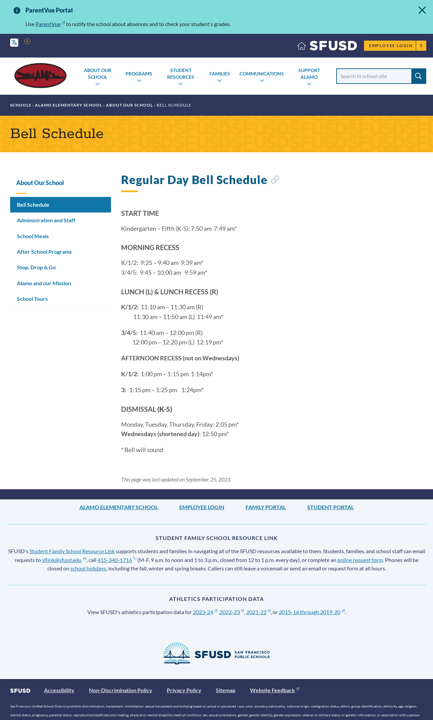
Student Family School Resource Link (72, 551)
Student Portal (330, 507)
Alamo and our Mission (44, 283)
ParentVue (50, 24)
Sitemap (225, 690)
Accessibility (59, 690)
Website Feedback (274, 690)
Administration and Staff (46, 220)
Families (219, 73)
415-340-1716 (116, 560)
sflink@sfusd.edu (64, 560)
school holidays (88, 568)
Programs (139, 73)
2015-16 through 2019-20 (312, 612)
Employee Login (396, 45)
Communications (262, 73)
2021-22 (258, 612)
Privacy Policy (184, 690)
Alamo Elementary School (68, 105)
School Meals (33, 236)
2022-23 (232, 612)
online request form (360, 560)
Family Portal (266, 507)
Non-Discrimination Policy (120, 690)
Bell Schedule (33, 204)
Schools (20, 105)
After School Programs (44, 251)
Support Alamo (309, 73)
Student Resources (180, 73)
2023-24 (205, 612)
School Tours (32, 298)
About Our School (97, 73)
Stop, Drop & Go (36, 267)
